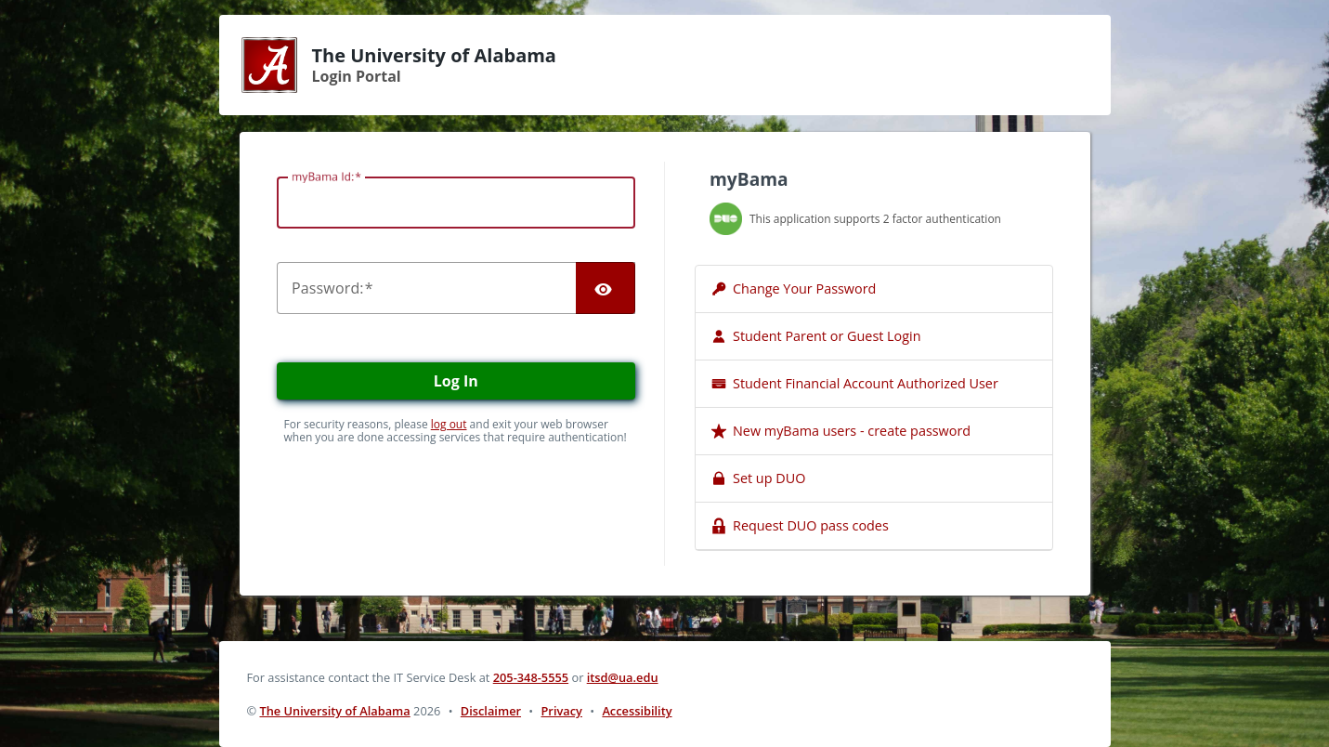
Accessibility (636, 710)
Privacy (561, 710)
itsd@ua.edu (622, 677)
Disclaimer (491, 710)
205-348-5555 (530, 677)
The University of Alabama (334, 710)
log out (449, 424)
